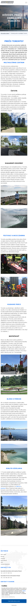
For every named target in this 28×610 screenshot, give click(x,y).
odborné (18, 486)
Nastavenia (14, 605)
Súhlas (24, 590)
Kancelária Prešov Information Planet (10, 575)
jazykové (3, 488)
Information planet (5, 33)
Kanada (2, 556)
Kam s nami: (3, 554)
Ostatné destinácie (5, 564)
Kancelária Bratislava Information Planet (11, 571)
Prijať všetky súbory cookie (14, 601)
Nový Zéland (4, 560)
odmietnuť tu (12, 596)
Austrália (3, 558)
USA (2, 562)
